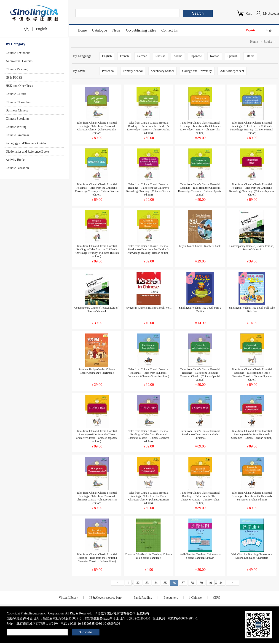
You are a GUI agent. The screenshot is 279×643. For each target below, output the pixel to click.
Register (251, 30)
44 (221, 583)
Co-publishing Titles (141, 30)
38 (192, 583)
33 (147, 583)
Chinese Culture (16, 94)
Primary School (133, 71)
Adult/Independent (232, 71)
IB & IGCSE (14, 77)
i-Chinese (195, 597)
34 (156, 583)
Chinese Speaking (17, 118)
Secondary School (162, 71)
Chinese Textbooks (18, 53)
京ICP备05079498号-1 (183, 618)
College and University (197, 71)
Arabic (178, 56)
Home (82, 30)
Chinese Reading (16, 69)
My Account (271, 13)
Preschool (108, 71)
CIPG (216, 597)
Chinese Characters (18, 102)
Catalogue (99, 30)
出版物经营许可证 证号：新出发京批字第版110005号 (44, 618)
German (142, 56)
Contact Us (169, 30)
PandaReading (143, 597)
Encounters (171, 597)
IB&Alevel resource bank (105, 597)
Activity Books (15, 159)
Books (268, 41)
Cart (249, 13)
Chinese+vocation (17, 168)
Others (250, 56)
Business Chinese (17, 110)
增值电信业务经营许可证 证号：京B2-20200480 (116, 618)
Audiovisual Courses (19, 61)
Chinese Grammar (17, 135)
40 (210, 583)
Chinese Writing (16, 127)
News (116, 30)
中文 (25, 29)
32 (138, 583)
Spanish (233, 56)
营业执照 (158, 618)
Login (269, 30)
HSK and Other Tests (19, 85)
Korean (214, 56)
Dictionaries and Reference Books (28, 151)
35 (165, 583)
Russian (160, 56)
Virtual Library (68, 597)
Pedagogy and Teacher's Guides (26, 143)
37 (183, 583)
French (124, 56)
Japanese (196, 56)
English (41, 29)
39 (201, 583)
